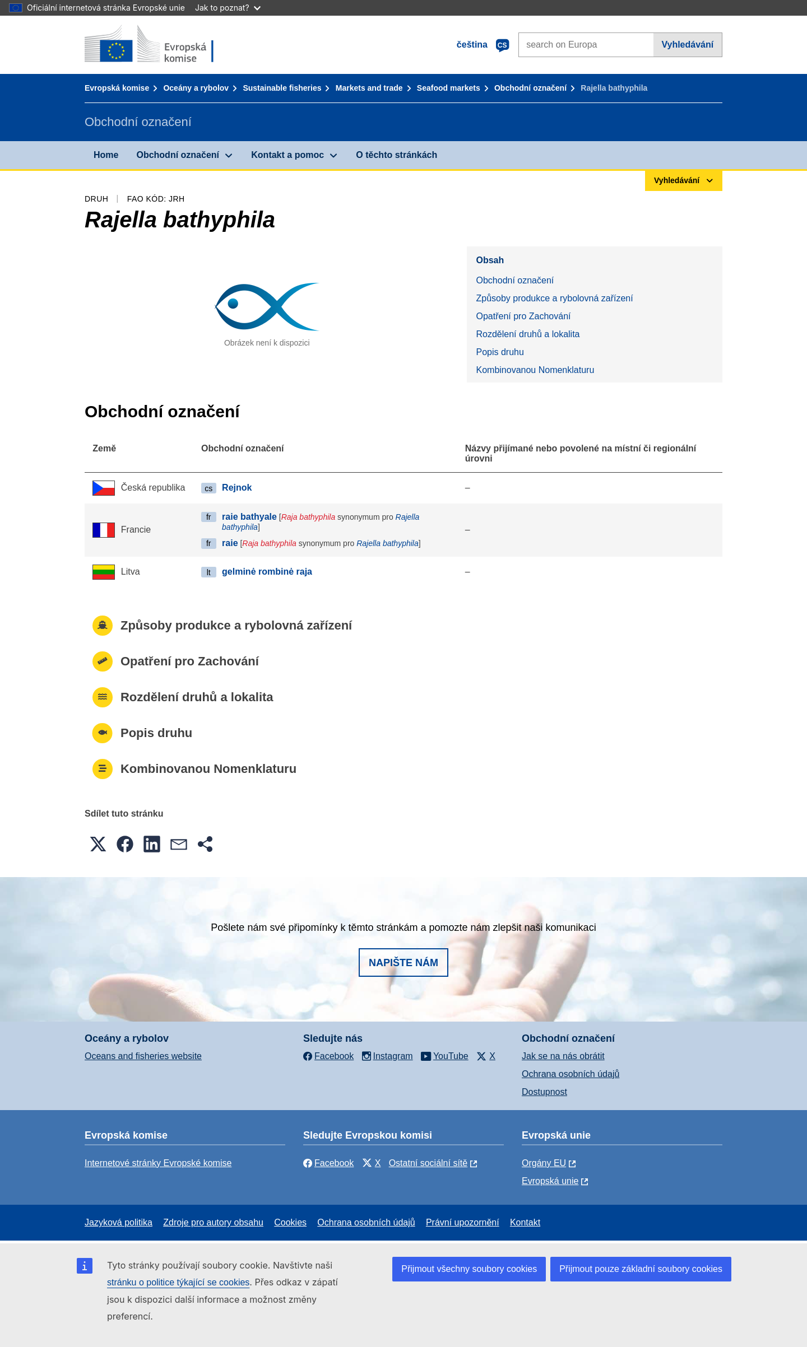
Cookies (290, 1222)
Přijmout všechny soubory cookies (469, 1269)
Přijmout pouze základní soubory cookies (640, 1269)
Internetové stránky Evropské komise (158, 1163)
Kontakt (525, 1222)
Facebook (328, 1163)
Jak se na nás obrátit (563, 1056)
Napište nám (403, 962)
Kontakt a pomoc (287, 155)
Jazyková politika (118, 1222)
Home (106, 155)
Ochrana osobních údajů (570, 1074)
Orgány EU (544, 1163)
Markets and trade (369, 87)
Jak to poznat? (228, 7)
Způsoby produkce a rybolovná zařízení (554, 298)
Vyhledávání (687, 44)
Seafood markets (448, 87)
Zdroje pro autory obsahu (213, 1222)
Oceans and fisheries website (143, 1056)
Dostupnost (544, 1092)
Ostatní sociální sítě (428, 1163)
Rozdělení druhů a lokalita (527, 334)
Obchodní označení (530, 87)
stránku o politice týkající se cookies (178, 1282)
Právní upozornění (462, 1222)
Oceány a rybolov (196, 87)
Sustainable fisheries (282, 87)
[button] (98, 844)
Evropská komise (117, 87)
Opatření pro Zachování (523, 316)
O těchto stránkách (396, 155)
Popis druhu (499, 352)
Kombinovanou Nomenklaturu (535, 370)
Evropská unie (550, 1181)
